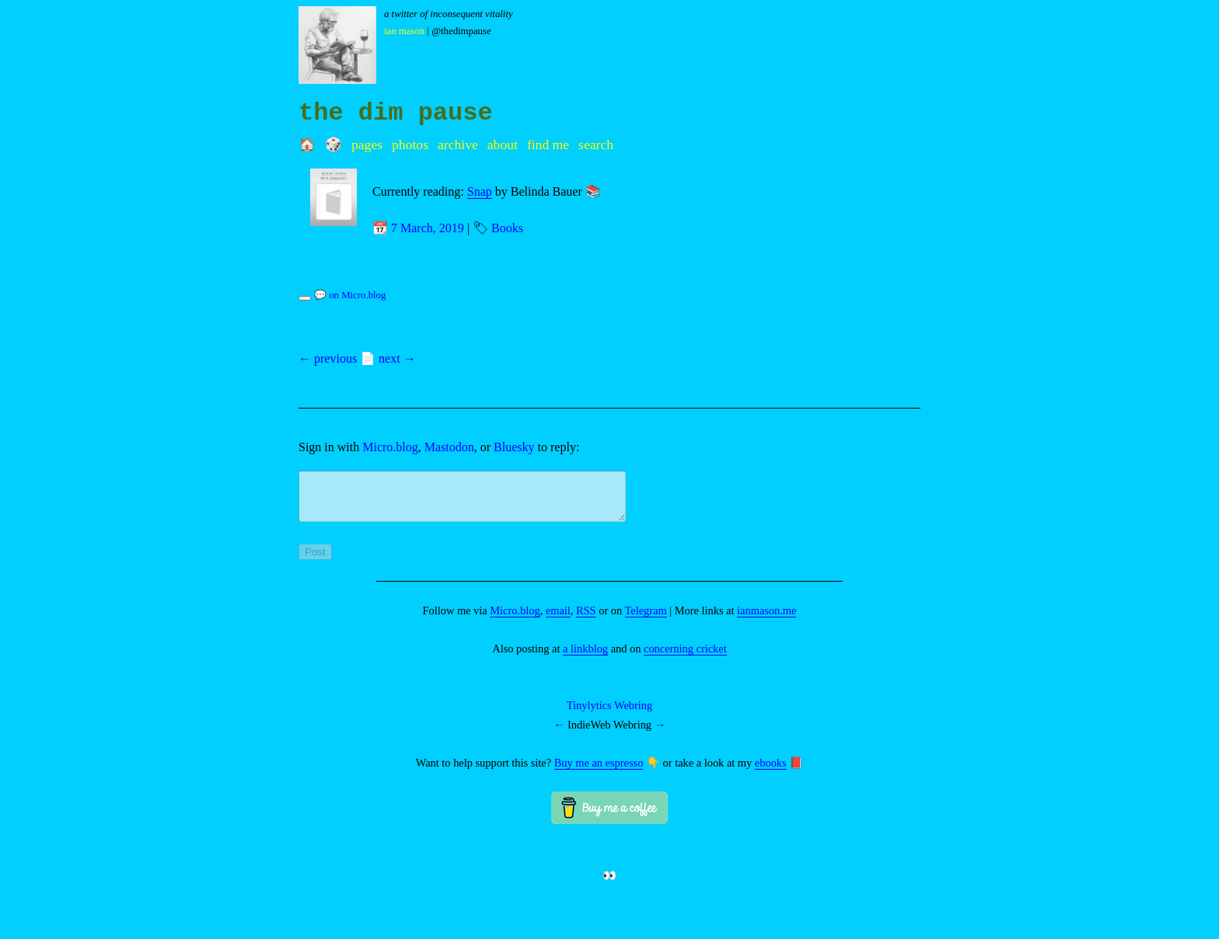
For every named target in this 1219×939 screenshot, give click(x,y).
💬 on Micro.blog (350, 295)
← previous (328, 358)
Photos (410, 144)
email (558, 620)
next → (397, 358)
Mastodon (449, 447)
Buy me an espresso (599, 772)
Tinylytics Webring (609, 714)
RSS (586, 620)
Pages (366, 144)
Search (595, 144)
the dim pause (396, 113)
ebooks (771, 772)
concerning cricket (685, 658)
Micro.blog (390, 447)
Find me (548, 144)
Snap (479, 191)
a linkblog (585, 658)
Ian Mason (404, 31)
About (502, 144)
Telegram (646, 620)
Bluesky (514, 447)
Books (507, 228)
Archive (458, 144)
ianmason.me (766, 620)
